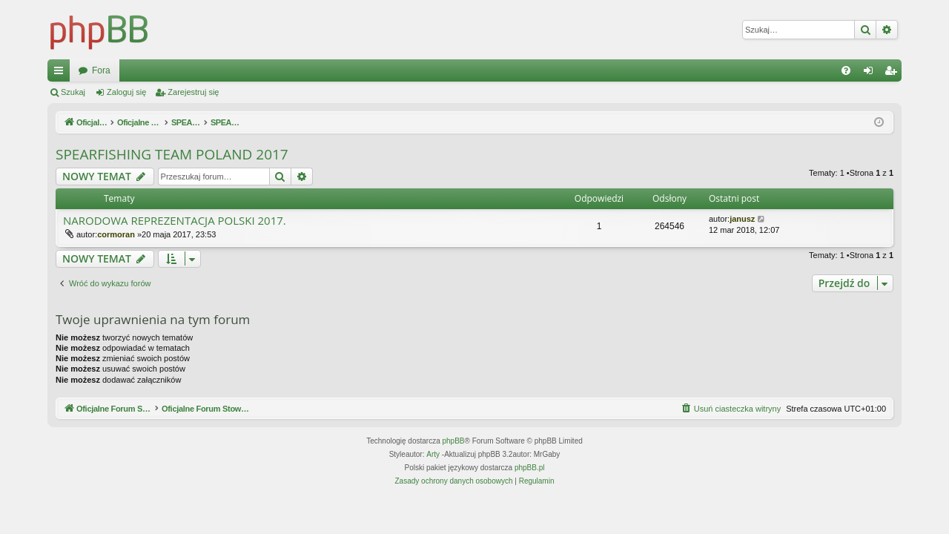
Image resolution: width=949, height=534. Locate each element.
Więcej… (61, 73)
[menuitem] (846, 70)
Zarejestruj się (193, 92)
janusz (742, 218)
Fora (354, 70)
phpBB (454, 441)
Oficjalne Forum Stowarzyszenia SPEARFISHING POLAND (196, 70)
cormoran (116, 234)
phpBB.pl (530, 468)
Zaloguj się (126, 92)
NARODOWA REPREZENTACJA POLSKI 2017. (174, 221)
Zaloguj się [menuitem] (871, 73)
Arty (433, 454)
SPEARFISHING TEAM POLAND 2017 (172, 154)
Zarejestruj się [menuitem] (893, 73)
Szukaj (73, 92)
